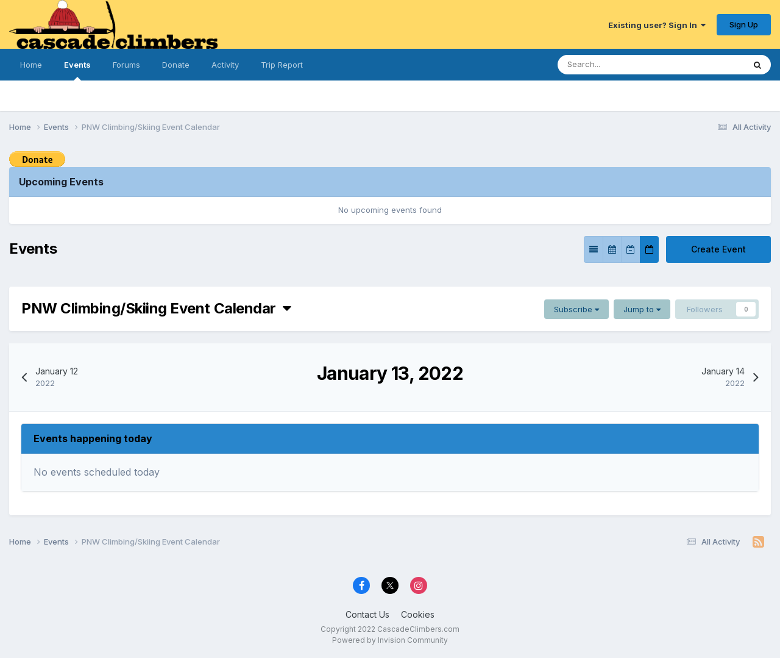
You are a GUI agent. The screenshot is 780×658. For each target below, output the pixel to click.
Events (77, 70)
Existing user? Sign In (657, 25)
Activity (225, 65)
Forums (126, 65)
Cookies (417, 614)
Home (31, 65)
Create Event (718, 249)
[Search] (614, 64)
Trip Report (282, 65)
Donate (176, 65)
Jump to (642, 309)
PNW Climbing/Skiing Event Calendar (156, 308)
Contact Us (367, 614)
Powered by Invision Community (390, 640)
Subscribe (576, 309)
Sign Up (743, 24)
